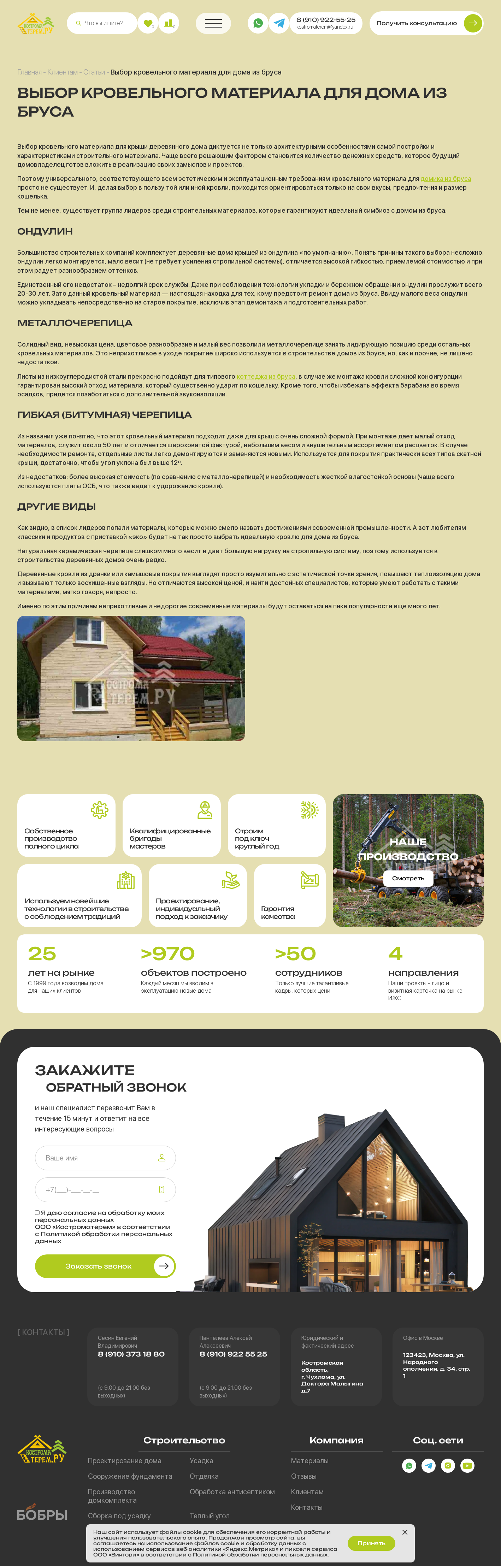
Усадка (201, 1460)
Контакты (307, 1507)
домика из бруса (445, 181)
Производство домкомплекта (112, 1496)
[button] (78, 26)
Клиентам (62, 75)
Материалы (310, 1460)
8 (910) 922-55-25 (325, 22)
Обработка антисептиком (232, 1492)
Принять (371, 1542)
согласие (79, 1212)
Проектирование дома (124, 1460)
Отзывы (304, 1476)
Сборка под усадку (119, 1516)
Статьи (94, 75)
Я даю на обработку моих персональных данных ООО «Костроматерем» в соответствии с (103, 1227)
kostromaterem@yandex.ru (324, 29)
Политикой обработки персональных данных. (267, 1555)
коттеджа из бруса (266, 379)
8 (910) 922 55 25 (233, 1354)
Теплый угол (210, 1516)
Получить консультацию (417, 26)
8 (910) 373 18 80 (131, 1354)
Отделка (204, 1476)
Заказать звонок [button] (98, 1266)
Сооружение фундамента (130, 1476)
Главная (29, 75)
